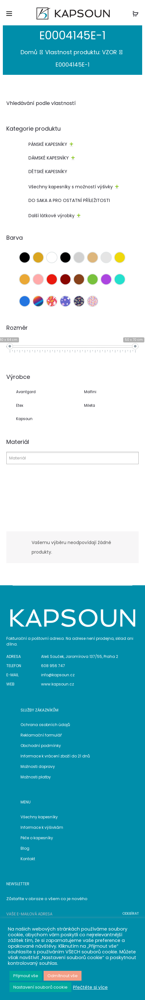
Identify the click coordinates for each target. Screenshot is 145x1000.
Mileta (89, 405)
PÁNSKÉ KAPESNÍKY (47, 144)
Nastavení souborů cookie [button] (40, 987)
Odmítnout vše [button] (62, 976)
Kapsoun (24, 418)
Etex (19, 405)
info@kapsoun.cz (58, 675)
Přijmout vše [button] (25, 976)
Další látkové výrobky (51, 215)
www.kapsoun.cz (57, 684)
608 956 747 (53, 665)
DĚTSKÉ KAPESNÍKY (47, 171)
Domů (29, 52)
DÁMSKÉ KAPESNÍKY (48, 158)
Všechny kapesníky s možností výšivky (70, 187)
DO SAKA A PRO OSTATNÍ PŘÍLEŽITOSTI (69, 200)
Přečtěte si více (90, 987)
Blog (25, 848)
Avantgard (26, 391)
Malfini (90, 391)
